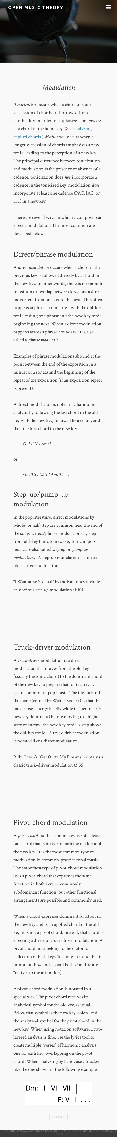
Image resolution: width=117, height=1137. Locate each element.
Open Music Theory (35, 7)
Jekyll (87, 1130)
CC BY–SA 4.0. (58, 1130)
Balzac (111, 1130)
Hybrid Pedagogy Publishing (29, 1130)
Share (58, 1117)
